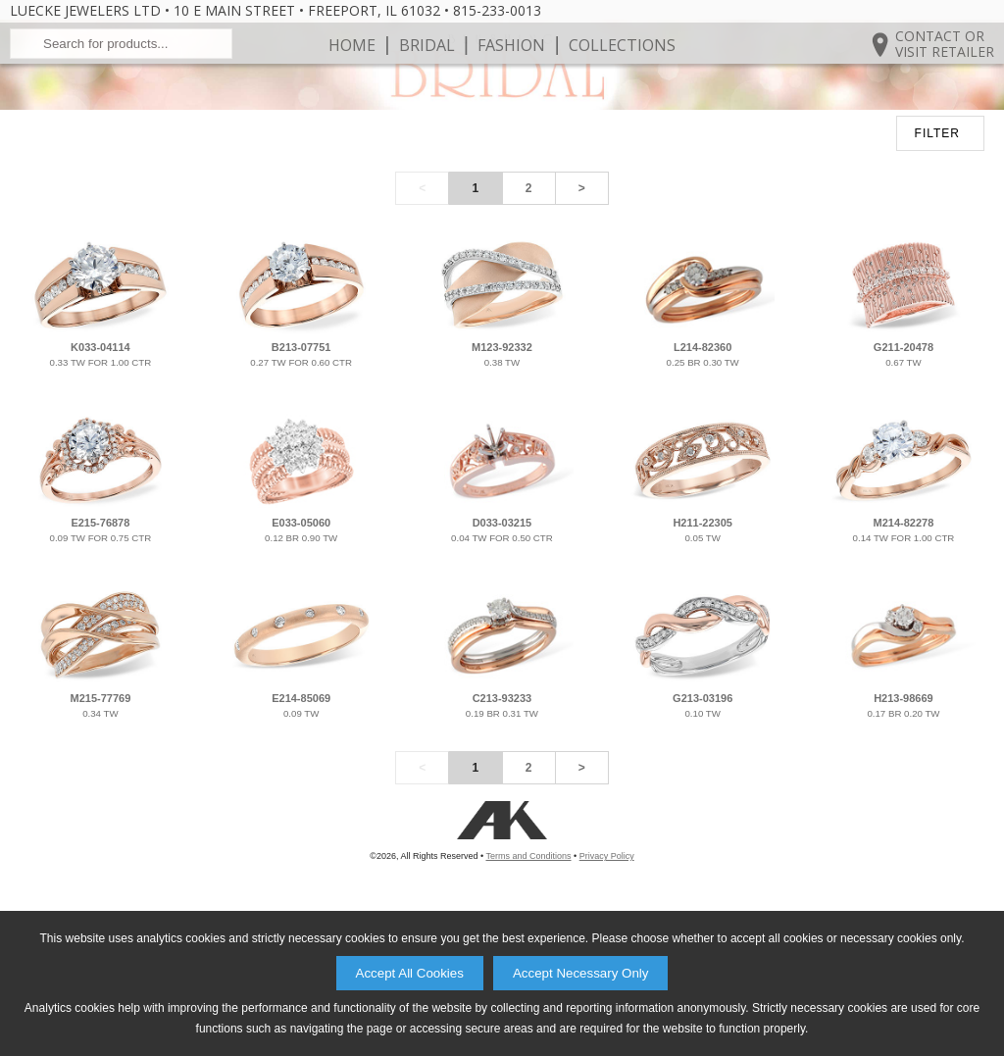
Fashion (511, 108)
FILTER (937, 260)
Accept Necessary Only (581, 973)
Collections (622, 108)
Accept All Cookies (410, 973)
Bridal (427, 108)
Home (352, 108)
